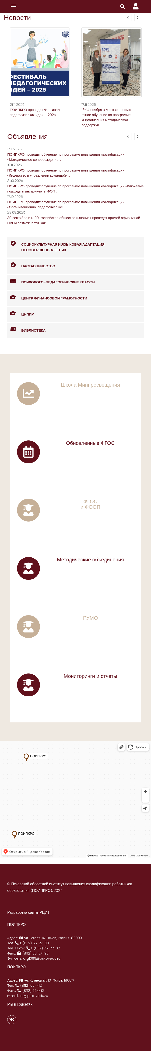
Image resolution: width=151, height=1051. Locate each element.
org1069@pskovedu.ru (41, 958)
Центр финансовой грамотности (47, 297)
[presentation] (128, 17)
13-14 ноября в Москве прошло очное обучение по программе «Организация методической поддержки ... (106, 117)
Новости (17, 18)
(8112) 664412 (28, 985)
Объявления (27, 136)
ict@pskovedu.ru (34, 995)
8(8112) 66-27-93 (32, 943)
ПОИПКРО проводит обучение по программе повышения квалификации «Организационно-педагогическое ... (65, 204)
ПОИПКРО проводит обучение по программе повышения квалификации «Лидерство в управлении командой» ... (65, 173)
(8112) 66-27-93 (33, 953)
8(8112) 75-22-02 (43, 948)
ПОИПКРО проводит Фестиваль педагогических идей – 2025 (36, 112)
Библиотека (26, 329)
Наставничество (31, 265)
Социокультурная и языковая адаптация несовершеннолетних (56, 244)
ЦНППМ (20, 313)
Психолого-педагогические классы (51, 281)
